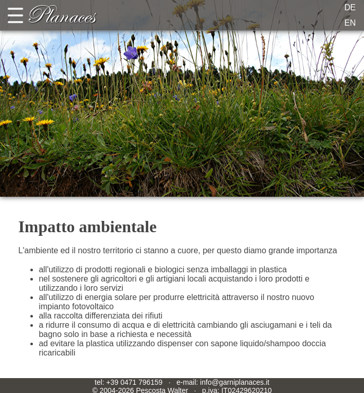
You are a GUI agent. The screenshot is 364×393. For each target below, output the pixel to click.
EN (350, 22)
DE (350, 7)
